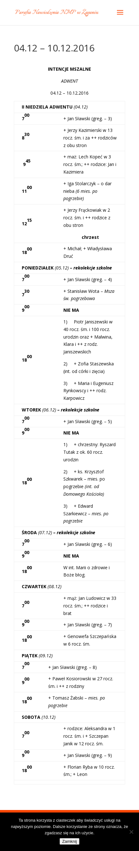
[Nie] (131, 832)
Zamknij (69, 841)
